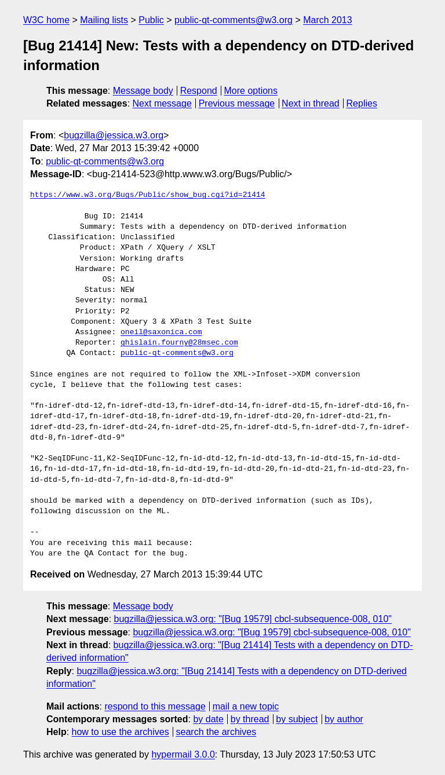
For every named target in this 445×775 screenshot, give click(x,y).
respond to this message (154, 706)
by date (208, 719)
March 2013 (327, 20)
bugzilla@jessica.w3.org (113, 135)
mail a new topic (246, 706)
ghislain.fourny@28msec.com (179, 343)
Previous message (237, 103)
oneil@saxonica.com (161, 332)
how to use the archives (120, 732)
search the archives (216, 732)
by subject (297, 719)
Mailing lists (104, 20)
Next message (162, 103)
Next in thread (311, 103)
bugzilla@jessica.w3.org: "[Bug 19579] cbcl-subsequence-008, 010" (253, 619)
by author (343, 719)
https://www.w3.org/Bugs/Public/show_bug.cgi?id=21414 (147, 195)
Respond (198, 91)
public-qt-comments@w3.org (233, 20)
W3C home (46, 20)
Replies (361, 103)
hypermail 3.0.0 (182, 754)
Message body (143, 91)
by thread (250, 719)
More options (251, 91)
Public (151, 20)
